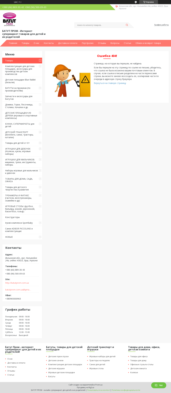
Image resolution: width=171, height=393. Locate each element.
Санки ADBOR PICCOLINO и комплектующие (19, 230)
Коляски (134, 372)
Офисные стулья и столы (141, 364)
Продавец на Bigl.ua (85, 387)
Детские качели (55, 360)
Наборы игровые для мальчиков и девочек (21, 172)
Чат (159, 385)
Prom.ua (98, 385)
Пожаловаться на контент (98, 390)
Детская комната (138, 368)
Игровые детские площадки (61, 372)
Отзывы (102, 43)
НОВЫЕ (9, 236)
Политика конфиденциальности (126, 390)
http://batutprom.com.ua (17, 283)
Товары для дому (138, 360)
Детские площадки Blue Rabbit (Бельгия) (20, 81)
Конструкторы (12, 217)
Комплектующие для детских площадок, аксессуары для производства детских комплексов (19, 70)
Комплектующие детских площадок (65, 364)
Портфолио (88, 43)
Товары (25, 43)
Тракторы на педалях (99, 360)
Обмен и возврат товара (148, 43)
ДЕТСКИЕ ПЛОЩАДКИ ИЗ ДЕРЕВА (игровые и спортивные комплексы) (21, 115)
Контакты (49, 43)
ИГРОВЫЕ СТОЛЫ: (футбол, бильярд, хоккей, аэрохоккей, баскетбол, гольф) (20, 209)
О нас (36, 43)
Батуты (51, 376)
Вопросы (114, 43)
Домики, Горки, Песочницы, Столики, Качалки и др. (19, 106)
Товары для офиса (139, 356)
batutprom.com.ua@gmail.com (18, 289)
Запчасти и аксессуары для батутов (18, 97)
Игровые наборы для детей (102, 356)
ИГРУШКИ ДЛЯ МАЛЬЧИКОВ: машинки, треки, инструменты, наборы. (20, 162)
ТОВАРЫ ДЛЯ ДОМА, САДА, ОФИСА (19, 180)
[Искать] (127, 25)
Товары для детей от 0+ (17, 143)
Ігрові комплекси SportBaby (19, 222)
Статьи (127, 43)
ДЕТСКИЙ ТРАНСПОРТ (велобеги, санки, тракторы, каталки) (19, 135)
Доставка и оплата (67, 43)
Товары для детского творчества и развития (17, 188)
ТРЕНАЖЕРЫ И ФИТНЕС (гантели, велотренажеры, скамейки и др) (18, 198)
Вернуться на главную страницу (110, 83)
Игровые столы (96, 368)
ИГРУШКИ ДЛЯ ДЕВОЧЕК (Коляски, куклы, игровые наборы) (18, 151)
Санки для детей (97, 364)
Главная (13, 43)
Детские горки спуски (58, 356)
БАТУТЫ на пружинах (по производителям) (17, 89)
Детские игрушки (56, 368)
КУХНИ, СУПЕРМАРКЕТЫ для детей (19, 125)
